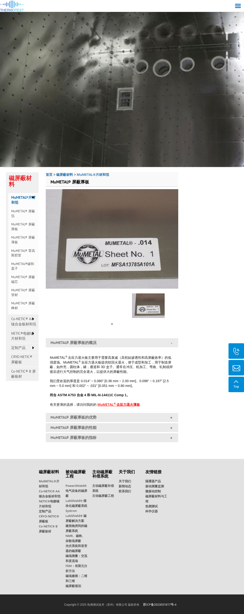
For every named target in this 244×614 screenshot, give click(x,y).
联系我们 (125, 491)
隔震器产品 (153, 481)
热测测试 (151, 506)
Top (236, 383)
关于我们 (125, 481)
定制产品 (18, 347)
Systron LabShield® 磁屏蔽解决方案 (76, 516)
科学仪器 (151, 511)
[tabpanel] (148, 304)
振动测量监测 (154, 486)
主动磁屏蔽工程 (103, 496)
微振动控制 (153, 491)
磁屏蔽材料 (64, 174)
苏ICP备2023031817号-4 (159, 604)
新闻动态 (125, 486)
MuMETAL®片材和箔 (93, 174)
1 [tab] (112, 324)
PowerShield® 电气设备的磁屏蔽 (76, 491)
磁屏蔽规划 (73, 586)
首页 (49, 174)
